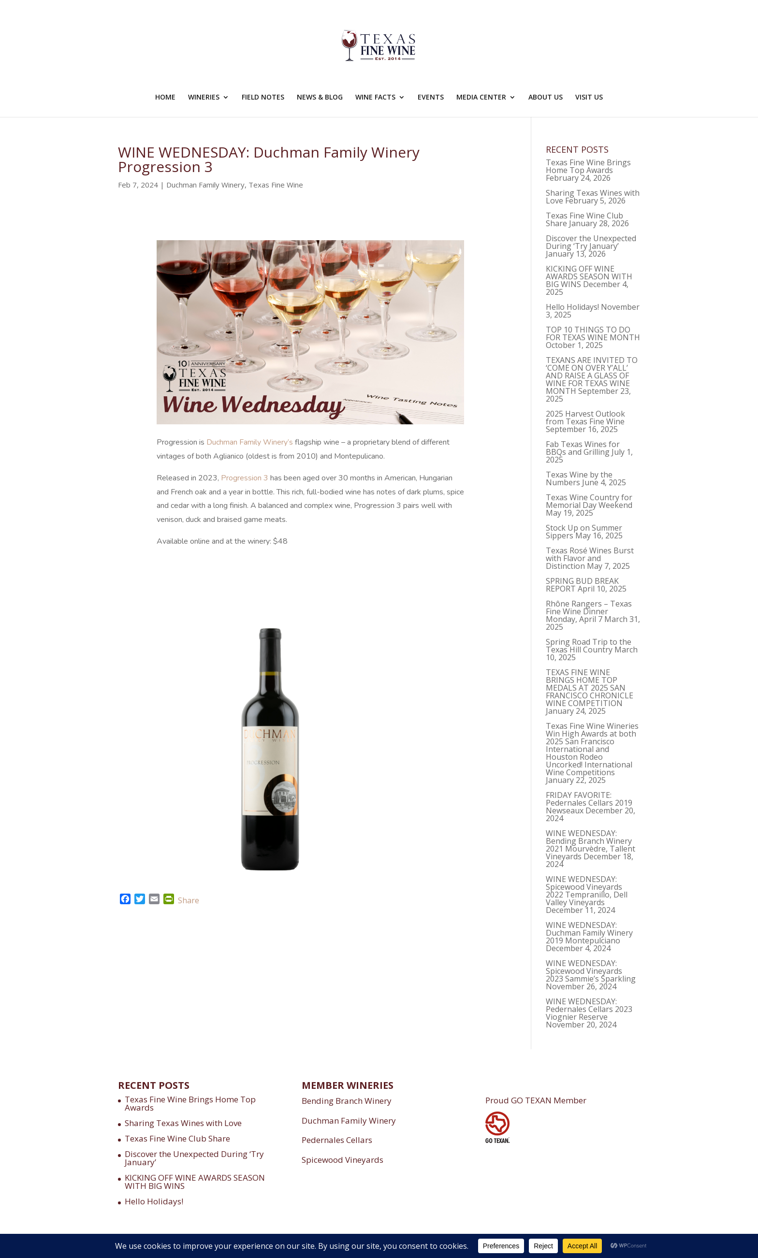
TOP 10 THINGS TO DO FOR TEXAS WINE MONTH (593, 333)
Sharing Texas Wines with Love (183, 1122)
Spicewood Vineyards (342, 1159)
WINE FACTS (375, 97)
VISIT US (589, 97)
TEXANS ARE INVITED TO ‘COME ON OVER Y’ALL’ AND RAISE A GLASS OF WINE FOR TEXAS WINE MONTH (592, 375)
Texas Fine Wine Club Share (177, 1138)
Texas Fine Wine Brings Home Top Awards (588, 166)
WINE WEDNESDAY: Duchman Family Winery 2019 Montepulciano (589, 933)
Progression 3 (244, 478)
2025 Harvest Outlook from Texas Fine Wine (585, 417)
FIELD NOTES (263, 97)
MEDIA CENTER (481, 97)
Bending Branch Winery (347, 1100)
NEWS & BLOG (320, 97)
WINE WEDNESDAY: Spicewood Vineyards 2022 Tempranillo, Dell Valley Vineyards (586, 891)
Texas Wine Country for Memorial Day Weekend (589, 501)
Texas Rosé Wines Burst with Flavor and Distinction (590, 558)
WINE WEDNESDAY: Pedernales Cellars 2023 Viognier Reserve (589, 1009)
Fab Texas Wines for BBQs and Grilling (583, 448)
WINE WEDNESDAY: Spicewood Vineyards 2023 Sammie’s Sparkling (591, 971)
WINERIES (203, 97)
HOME (165, 97)
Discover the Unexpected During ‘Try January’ (591, 242)
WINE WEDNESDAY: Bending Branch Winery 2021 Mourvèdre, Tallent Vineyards (590, 845)
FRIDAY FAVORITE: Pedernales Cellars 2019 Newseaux (589, 803)
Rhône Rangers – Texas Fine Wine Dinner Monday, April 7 (589, 611)
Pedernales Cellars (337, 1139)
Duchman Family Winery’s (249, 442)
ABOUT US (545, 97)
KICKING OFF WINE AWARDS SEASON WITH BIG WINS (589, 276)
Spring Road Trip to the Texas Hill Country (588, 645)
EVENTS (431, 97)
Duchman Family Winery (205, 184)
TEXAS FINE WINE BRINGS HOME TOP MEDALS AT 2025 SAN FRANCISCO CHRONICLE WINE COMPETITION (589, 688)
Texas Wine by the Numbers (579, 478)
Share (188, 900)
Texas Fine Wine (275, 184)
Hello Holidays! (572, 307)
